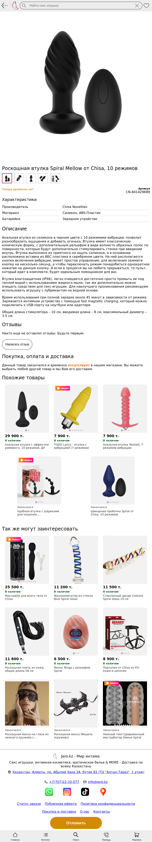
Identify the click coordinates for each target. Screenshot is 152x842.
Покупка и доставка (59, 811)
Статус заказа (29, 804)
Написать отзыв (17, 344)
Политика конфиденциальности (108, 804)
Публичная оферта (61, 804)
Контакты (101, 811)
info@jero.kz (98, 782)
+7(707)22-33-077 (64, 782)
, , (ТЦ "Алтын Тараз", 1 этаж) (78, 772)
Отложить (76, 823)
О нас (85, 811)
